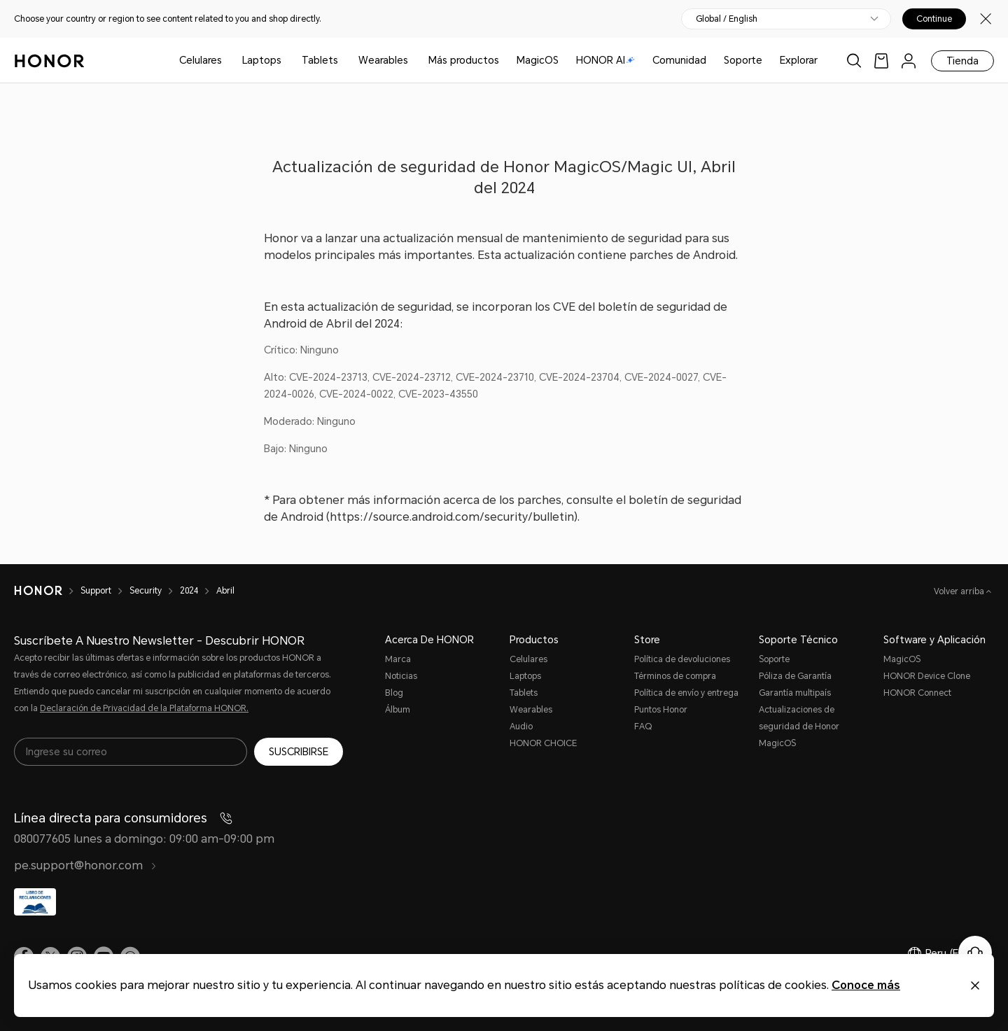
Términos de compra (675, 676)
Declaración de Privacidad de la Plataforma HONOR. (144, 708)
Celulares (200, 60)
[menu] (908, 60)
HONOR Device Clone (926, 676)
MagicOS (538, 60)
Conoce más (866, 985)
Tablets (320, 60)
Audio (521, 726)
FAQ (643, 726)
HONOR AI (605, 60)
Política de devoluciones (682, 659)
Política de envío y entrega (686, 693)
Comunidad (679, 60)
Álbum (397, 710)
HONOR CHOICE (543, 743)
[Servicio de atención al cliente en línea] (975, 952)
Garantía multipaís (795, 693)
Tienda (962, 60)
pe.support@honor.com (85, 865)
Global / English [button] (726, 19)
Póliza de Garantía (795, 676)
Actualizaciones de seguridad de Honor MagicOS (799, 726)
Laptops (261, 60)
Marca (398, 659)
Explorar (799, 60)
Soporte (743, 60)
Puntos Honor (660, 710)
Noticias (401, 676)
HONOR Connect (917, 693)
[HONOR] (47, 590)
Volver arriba (960, 591)
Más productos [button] (463, 60)
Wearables (383, 60)
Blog (394, 693)
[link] (881, 60)
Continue (934, 19)
